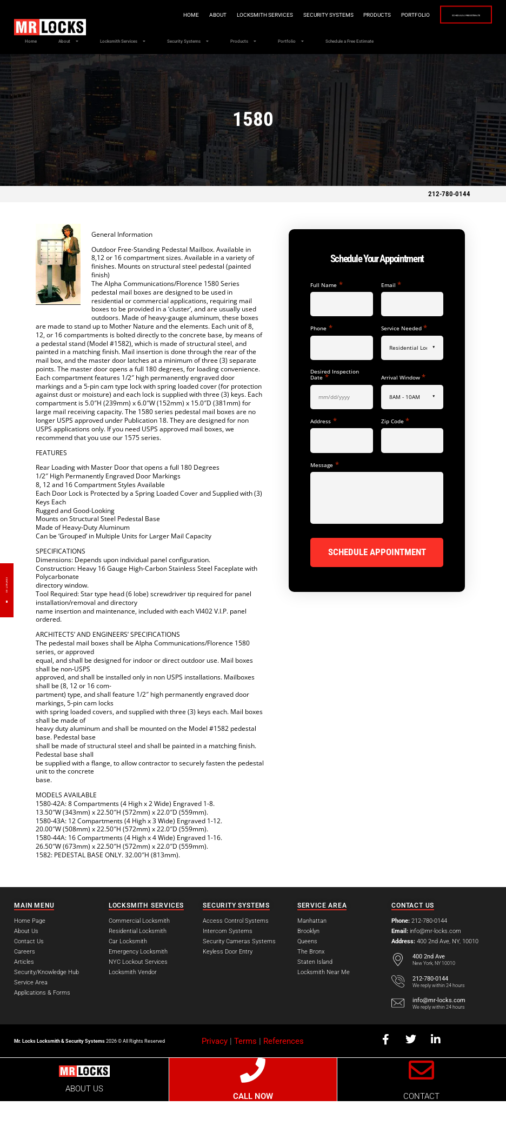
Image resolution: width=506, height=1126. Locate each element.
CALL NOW (253, 1121)
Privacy (215, 1066)
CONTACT (421, 1121)
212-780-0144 (449, 219)
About (173, 14)
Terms (245, 1066)
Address (323, 446)
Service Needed (404, 353)
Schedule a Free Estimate (443, 15)
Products (332, 14)
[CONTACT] (422, 1095)
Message (324, 489)
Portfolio (370, 14)
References (283, 1066)
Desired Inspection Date (334, 399)
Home (146, 14)
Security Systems (283, 14)
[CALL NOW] (253, 1095)
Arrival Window (403, 402)
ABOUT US (84, 1113)
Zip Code (395, 446)
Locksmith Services (220, 14)
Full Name (326, 309)
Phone (321, 353)
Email (391, 309)
